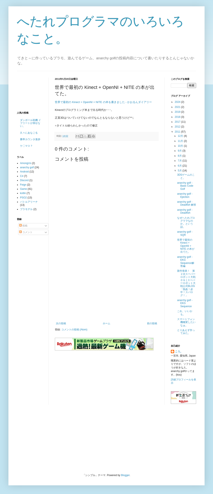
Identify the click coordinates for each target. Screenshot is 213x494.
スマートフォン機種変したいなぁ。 (186, 322)
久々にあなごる (29, 132)
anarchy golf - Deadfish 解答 (186, 203)
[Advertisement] (106, 287)
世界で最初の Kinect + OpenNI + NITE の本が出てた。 (185, 246)
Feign (23, 184)
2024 (178, 101)
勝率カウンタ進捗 (30, 139)
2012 (178, 126)
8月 (180, 155)
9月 (180, 150)
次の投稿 (61, 323)
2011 (178, 131)
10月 (181, 145)
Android (24, 171)
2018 (178, 116)
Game (23, 188)
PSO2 (23, 197)
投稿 (23, 225)
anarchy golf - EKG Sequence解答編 (185, 261)
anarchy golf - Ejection (185, 195)
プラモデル (26, 209)
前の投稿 (152, 323)
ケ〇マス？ (26, 145)
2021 (178, 107)
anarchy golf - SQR (185, 233)
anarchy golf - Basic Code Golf (185, 185)
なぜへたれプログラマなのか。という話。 (186, 222)
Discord (24, 180)
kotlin (23, 193)
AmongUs (25, 163)
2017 (178, 121)
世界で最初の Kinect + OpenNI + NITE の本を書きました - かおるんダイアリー (103, 102)
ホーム (106, 323)
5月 (180, 170)
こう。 (179, 351)
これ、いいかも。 (184, 313)
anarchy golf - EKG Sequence (185, 303)
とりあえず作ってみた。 (186, 332)
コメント (25, 232)
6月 (180, 165)
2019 (178, 111)
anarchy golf (27, 167)
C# (21, 176)
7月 (180, 160)
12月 (181, 135)
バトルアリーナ (29, 201)
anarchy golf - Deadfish (185, 211)
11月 (181, 141)
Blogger (125, 475)
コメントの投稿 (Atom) (74, 329)
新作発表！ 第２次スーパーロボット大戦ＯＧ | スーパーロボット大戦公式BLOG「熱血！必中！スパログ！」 (186, 283)
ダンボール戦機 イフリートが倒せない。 (30, 123)
